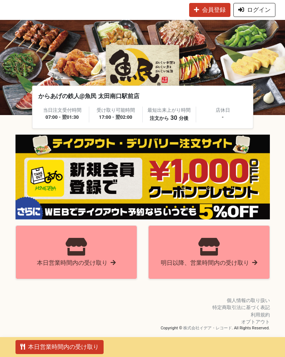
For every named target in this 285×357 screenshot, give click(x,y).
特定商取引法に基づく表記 (241, 307)
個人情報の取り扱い (248, 300)
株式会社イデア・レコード (207, 328)
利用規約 (260, 315)
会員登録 (210, 9)
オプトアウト (255, 322)
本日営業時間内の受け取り (59, 346)
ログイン (254, 9)
